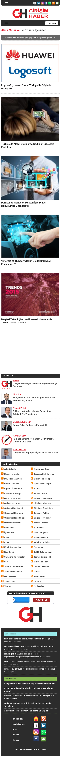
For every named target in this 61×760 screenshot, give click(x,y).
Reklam (16, 735)
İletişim (15, 740)
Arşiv (15, 729)
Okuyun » (17, 642)
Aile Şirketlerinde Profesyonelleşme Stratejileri (26, 711)
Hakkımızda (17, 719)
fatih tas (7, 639)
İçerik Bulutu (18, 724)
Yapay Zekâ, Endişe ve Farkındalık (30, 425)
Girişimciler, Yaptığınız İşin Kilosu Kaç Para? (35, 453)
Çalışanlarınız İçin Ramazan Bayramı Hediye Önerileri (29, 684)
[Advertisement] (30, 354)
